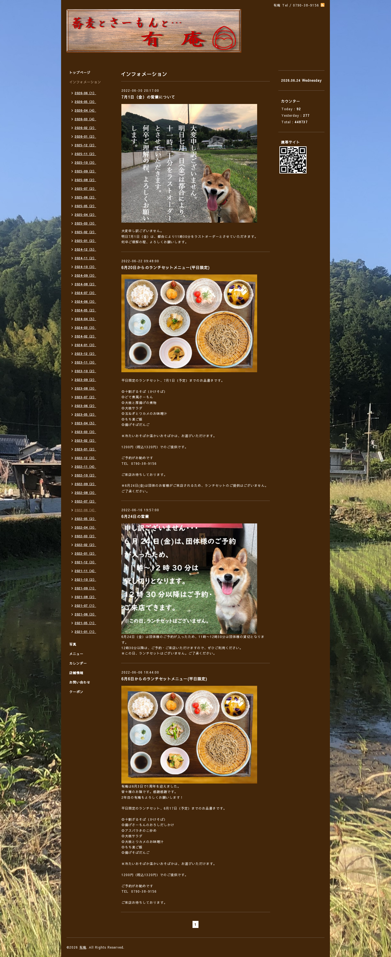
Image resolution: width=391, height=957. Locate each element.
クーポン (76, 692)
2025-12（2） (85, 145)
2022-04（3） (85, 527)
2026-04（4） (85, 110)
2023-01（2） (85, 449)
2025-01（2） (85, 241)
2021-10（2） (85, 579)
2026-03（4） (85, 119)
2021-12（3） (85, 562)
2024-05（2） (85, 310)
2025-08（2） (85, 180)
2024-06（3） (85, 301)
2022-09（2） (85, 484)
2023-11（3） (85, 362)
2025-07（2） (85, 189)
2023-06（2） (85, 406)
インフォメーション (85, 82)
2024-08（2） (85, 284)
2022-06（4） (85, 510)
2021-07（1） (85, 606)
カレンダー (78, 663)
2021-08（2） (85, 597)
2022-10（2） (85, 475)
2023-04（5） (85, 423)
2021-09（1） (85, 588)
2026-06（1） (85, 93)
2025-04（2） (85, 215)
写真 (72, 644)
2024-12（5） (85, 249)
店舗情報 (76, 673)
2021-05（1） (85, 623)
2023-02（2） (85, 440)
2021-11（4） (85, 571)
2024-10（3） (85, 267)
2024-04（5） (85, 319)
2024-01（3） (85, 345)
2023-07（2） (85, 397)
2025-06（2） (85, 197)
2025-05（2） (85, 206)
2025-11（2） (85, 154)
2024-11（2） (85, 258)
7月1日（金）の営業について (148, 97)
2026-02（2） (85, 128)
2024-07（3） (85, 293)
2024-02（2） (85, 336)
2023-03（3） (85, 432)
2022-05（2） (85, 519)
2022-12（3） (85, 458)
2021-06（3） (85, 614)
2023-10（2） (85, 371)
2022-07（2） (85, 501)
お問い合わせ (79, 682)
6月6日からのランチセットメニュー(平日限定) (164, 678)
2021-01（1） (85, 632)
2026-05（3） (85, 102)
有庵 (82, 947)
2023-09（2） (85, 380)
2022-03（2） (85, 536)
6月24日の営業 (135, 516)
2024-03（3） (85, 328)
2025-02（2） (85, 232)
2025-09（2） (85, 171)
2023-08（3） (85, 388)
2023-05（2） (85, 414)
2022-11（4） (85, 467)
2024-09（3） (85, 275)
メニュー (76, 654)
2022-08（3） (85, 493)
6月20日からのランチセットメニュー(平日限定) (165, 267)
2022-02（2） (85, 545)
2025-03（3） (85, 223)
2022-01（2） (85, 553)
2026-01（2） (85, 136)
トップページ (79, 72)
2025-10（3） (85, 162)
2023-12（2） (85, 354)
